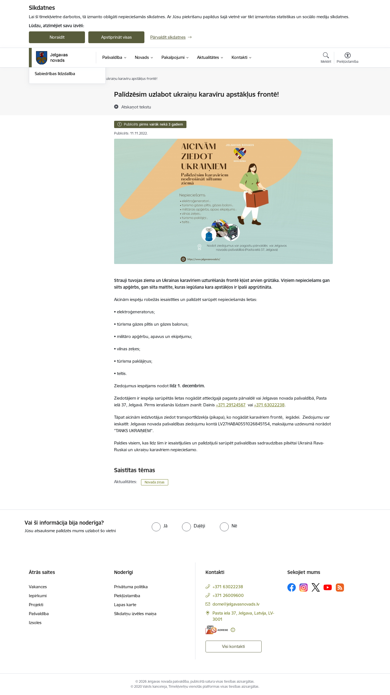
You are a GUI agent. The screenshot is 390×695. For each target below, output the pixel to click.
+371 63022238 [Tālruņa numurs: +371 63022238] (228, 586)
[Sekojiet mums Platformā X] (315, 587)
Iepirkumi (38, 595)
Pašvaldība (39, 613)
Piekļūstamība (127, 595)
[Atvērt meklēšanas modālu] (326, 58)
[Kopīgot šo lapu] (347, 106)
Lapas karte (125, 604)
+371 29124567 (231, 404)
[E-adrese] (217, 629)
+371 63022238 (269, 404)
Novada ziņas (155, 482)
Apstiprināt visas (116, 37)
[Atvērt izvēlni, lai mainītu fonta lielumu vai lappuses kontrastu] (347, 58)
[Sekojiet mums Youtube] (328, 587)
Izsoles (35, 622)
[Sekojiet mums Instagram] (303, 587)
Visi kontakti (233, 646)
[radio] (159, 525)
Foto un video (48, 124)
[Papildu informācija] (233, 630)
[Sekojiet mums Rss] (340, 587)
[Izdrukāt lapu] (347, 92)
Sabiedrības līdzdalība (55, 133)
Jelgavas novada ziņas (55, 114)
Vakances (38, 586)
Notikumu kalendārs (54, 94)
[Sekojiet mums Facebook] (291, 587)
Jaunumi (43, 104)
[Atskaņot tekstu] (136, 106)
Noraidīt (57, 37)
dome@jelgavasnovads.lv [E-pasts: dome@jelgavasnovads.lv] (236, 604)
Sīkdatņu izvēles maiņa (135, 613)
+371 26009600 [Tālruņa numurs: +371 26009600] (228, 595)
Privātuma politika (131, 586)
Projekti (36, 604)
